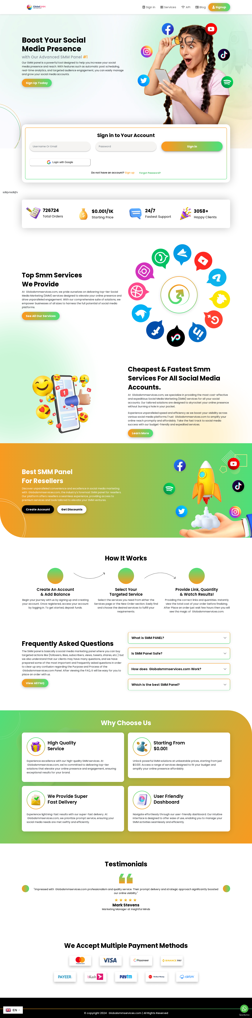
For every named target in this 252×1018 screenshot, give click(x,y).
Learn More (140, 433)
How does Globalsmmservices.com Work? (166, 669)
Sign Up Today (37, 83)
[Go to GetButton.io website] (244, 1015)
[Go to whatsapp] (244, 1009)
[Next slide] (226, 888)
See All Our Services (41, 316)
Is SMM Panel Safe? (146, 653)
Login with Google (60, 162)
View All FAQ (35, 683)
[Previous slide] (25, 888)
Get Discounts (71, 509)
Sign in (149, 7)
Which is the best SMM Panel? (155, 684)
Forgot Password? (150, 172)
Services (168, 7)
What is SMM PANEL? (147, 638)
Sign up (130, 172)
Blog (200, 7)
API (185, 7)
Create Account (38, 509)
